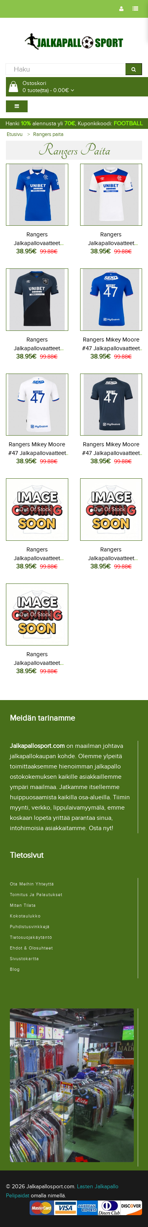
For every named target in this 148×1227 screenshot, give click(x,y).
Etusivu (14, 134)
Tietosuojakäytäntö (31, 937)
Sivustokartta (24, 958)
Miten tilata (23, 905)
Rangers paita (48, 134)
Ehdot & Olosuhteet (31, 948)
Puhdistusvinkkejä (30, 926)
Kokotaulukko (25, 916)
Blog (15, 969)
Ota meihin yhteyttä (32, 884)
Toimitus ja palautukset (36, 894)
